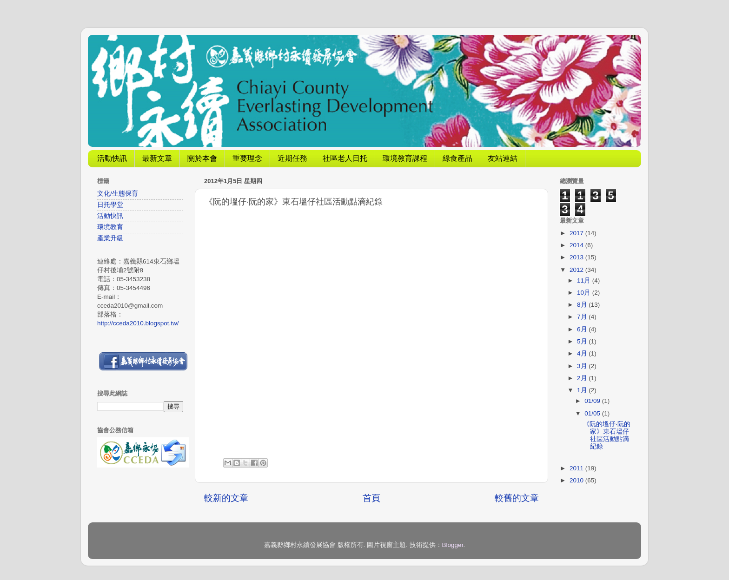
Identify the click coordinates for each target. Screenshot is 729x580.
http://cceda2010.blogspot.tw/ (138, 323)
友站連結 (502, 158)
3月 (583, 365)
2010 (577, 480)
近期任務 (292, 158)
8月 (583, 304)
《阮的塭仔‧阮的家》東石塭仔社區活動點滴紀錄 (606, 435)
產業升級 (110, 238)
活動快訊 (112, 158)
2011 (577, 468)
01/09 (593, 400)
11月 (584, 280)
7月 (583, 316)
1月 (583, 390)
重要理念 (247, 158)
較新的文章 (226, 498)
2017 (577, 233)
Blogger (453, 544)
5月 (583, 341)
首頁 (371, 498)
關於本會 (202, 158)
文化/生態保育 (117, 193)
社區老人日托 (345, 158)
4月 (583, 353)
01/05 (593, 413)
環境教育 (110, 227)
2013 (577, 257)
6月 (583, 329)
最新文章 (157, 158)
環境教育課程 (405, 158)
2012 (577, 269)
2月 (583, 378)
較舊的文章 (517, 498)
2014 (577, 245)
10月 (584, 292)
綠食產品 (457, 158)
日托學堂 (110, 204)
